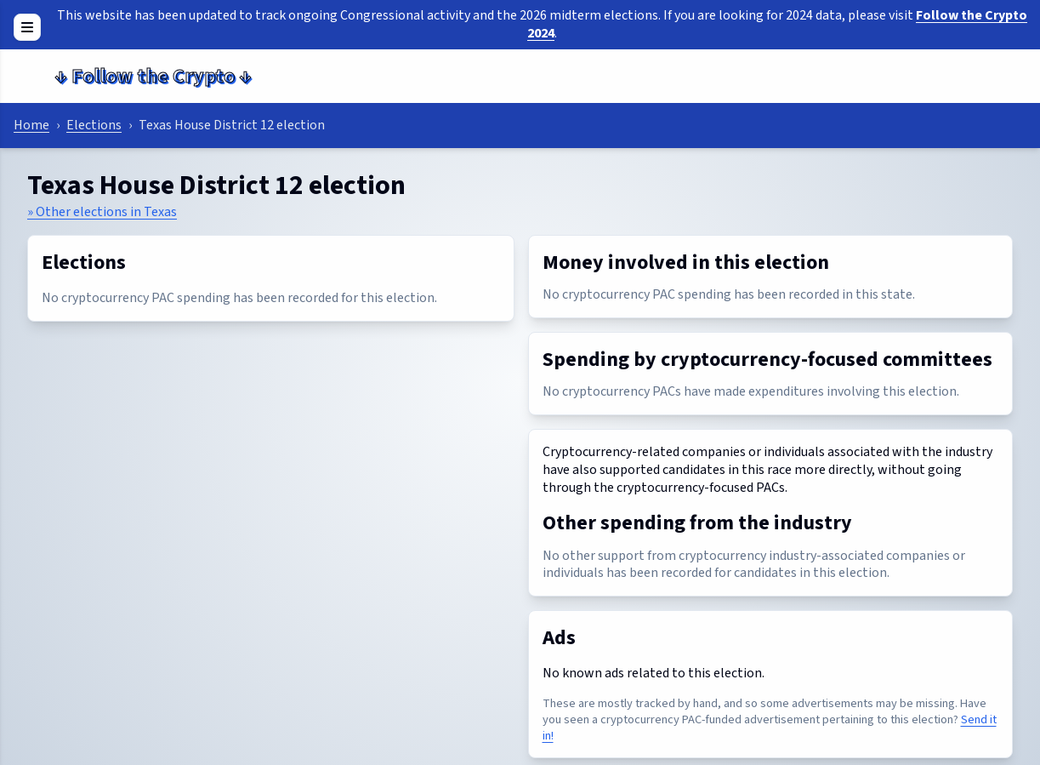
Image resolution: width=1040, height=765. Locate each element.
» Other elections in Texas (102, 212)
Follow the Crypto (153, 76)
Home (31, 125)
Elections (94, 125)
